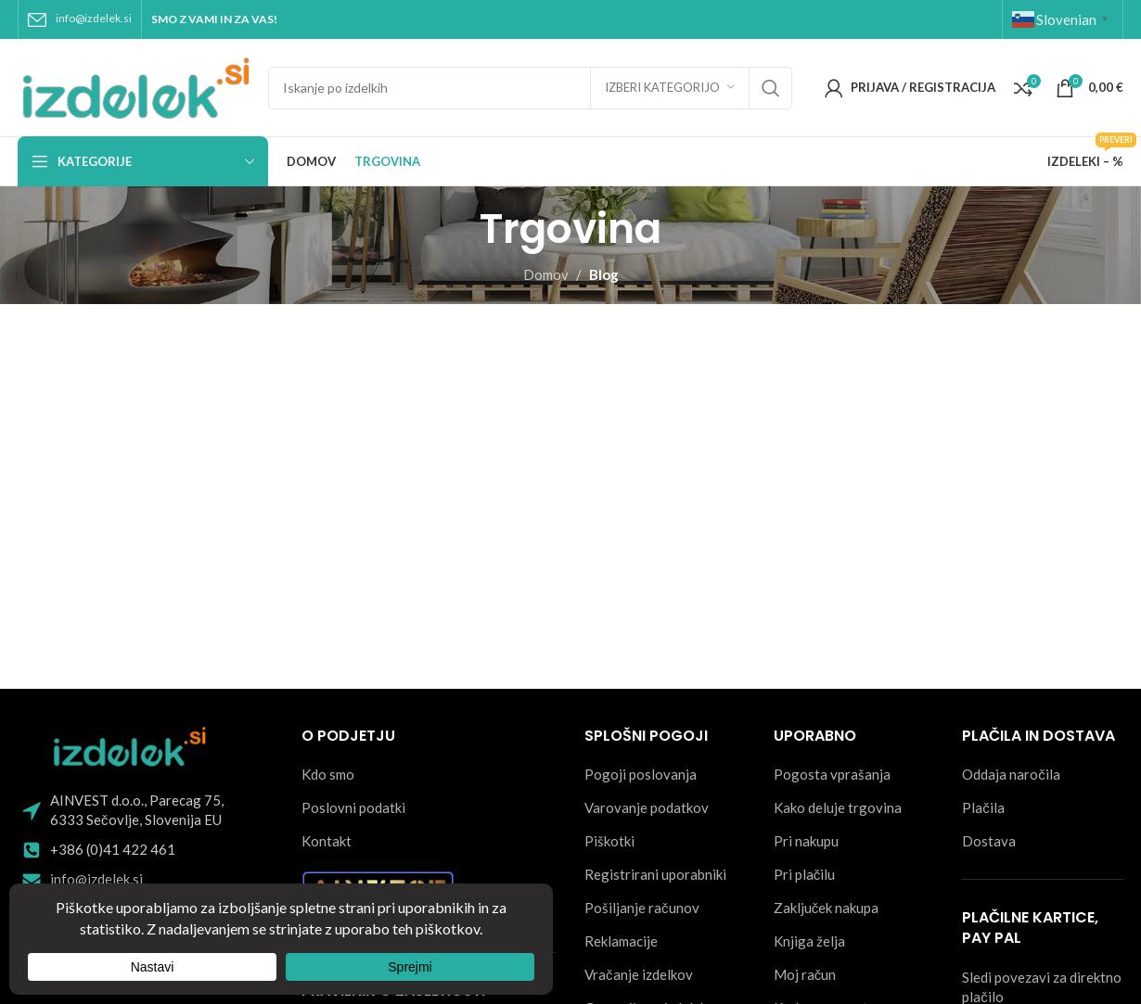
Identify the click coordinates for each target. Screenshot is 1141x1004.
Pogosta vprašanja (832, 774)
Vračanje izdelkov (638, 974)
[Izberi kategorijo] (670, 88)
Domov (546, 274)
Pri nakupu (806, 840)
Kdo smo (327, 774)
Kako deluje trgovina (838, 807)
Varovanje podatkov (646, 807)
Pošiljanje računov (641, 907)
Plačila (983, 807)
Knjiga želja (809, 941)
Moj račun (805, 974)
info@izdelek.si (94, 18)
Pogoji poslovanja (640, 774)
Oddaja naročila (1011, 774)
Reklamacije (621, 941)
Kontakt (326, 840)
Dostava (989, 840)
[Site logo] (134, 85)
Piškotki (609, 840)
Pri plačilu (805, 874)
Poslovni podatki (353, 807)
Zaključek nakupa (826, 907)
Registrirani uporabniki (655, 874)
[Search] (530, 88)
